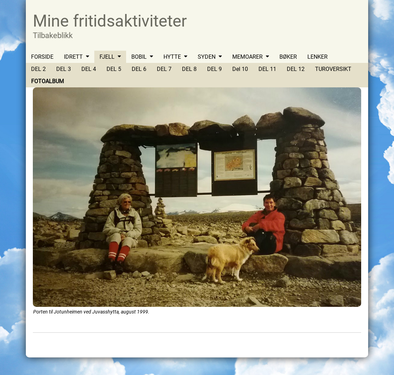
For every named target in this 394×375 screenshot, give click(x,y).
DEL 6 (139, 69)
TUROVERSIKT (333, 69)
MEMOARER (247, 56)
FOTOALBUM (47, 81)
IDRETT (73, 56)
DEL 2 (38, 69)
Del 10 (240, 69)
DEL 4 (88, 69)
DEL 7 (164, 69)
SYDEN (207, 56)
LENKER (317, 56)
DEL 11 (267, 69)
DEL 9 (214, 69)
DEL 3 (63, 69)
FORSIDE (42, 56)
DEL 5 (114, 69)
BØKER (288, 56)
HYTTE (172, 56)
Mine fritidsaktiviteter (110, 20)
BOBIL (139, 56)
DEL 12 (296, 69)
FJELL (107, 56)
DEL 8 (189, 69)
